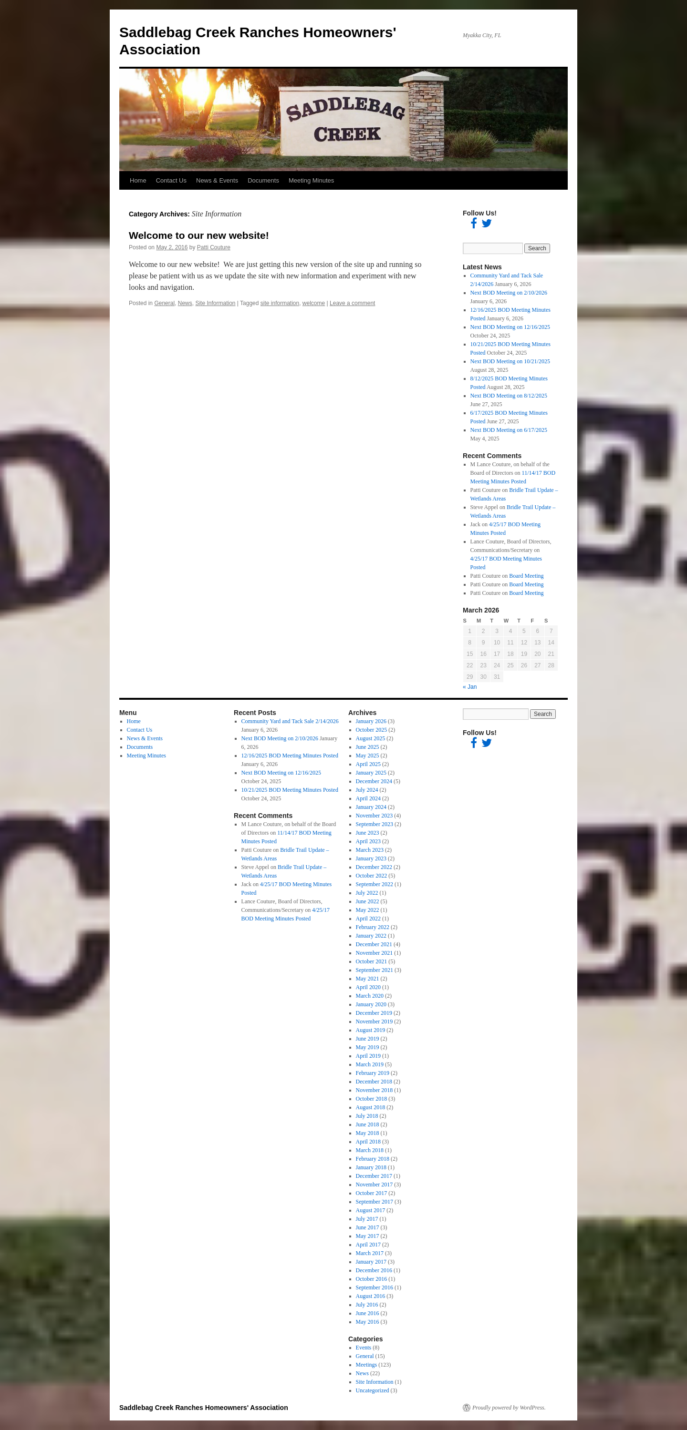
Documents (263, 180)
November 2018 (374, 1090)
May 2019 (367, 1047)
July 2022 (367, 892)
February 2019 (372, 1073)
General (164, 303)
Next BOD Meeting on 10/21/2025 (510, 361)
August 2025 (370, 738)
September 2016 (374, 1287)
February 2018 (372, 1158)
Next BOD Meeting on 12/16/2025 (510, 327)
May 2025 (367, 755)
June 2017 (367, 1227)
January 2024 (371, 807)
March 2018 (370, 1150)
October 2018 (371, 1098)
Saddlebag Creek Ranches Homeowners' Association (203, 1407)
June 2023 (367, 832)
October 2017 (371, 1193)
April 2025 (368, 764)
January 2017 (371, 1261)
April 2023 (368, 841)
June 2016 (367, 1313)
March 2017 (370, 1253)
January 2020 (371, 1004)
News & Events (217, 180)
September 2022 (374, 884)
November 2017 (374, 1184)
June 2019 (367, 1038)
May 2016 (367, 1321)
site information (279, 303)
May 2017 (367, 1236)
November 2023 (374, 815)
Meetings (366, 1364)
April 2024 (368, 798)
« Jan (470, 687)
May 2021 (367, 978)
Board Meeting (526, 575)
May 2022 (367, 910)
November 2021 (374, 953)
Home (138, 180)
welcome (313, 303)
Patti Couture (213, 247)
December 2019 (374, 1013)
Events (364, 1347)
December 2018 (374, 1081)
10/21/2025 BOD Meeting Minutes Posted (289, 789)
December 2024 (374, 781)
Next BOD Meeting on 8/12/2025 (508, 395)
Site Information (215, 303)
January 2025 (371, 772)
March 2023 (370, 850)
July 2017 (367, 1219)
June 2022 (367, 901)
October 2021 (371, 961)
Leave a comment (352, 303)
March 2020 (370, 995)
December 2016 (374, 1270)
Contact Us (171, 180)
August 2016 (370, 1296)
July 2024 (367, 789)
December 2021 (374, 944)
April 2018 (368, 1141)
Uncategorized (372, 1390)
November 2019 (374, 1021)
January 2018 (371, 1167)
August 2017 (370, 1210)
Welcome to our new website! (199, 235)
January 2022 (371, 935)
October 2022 (371, 875)
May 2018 (367, 1133)
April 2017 (368, 1244)
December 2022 (374, 867)
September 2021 (374, 970)
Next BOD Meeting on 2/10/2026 (508, 292)
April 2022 (368, 918)
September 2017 (374, 1201)
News (185, 303)
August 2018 (370, 1107)
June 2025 (367, 747)
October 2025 (371, 729)
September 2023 (374, 824)
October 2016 (371, 1279)
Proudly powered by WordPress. (509, 1407)
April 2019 (368, 1055)
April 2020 (368, 987)
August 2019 (370, 1030)
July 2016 (367, 1304)
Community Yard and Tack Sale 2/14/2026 (290, 721)
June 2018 (367, 1124)
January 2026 (371, 721)
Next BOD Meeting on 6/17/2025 (508, 430)
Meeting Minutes (311, 180)
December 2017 (374, 1176)
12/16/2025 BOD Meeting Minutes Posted (289, 755)
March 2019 (370, 1064)
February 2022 (372, 927)
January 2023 (371, 858)
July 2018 (367, 1116)
